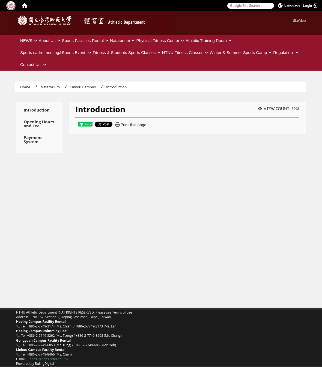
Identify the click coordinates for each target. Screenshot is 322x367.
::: (291, 20)
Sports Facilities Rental (86, 40)
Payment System (33, 140)
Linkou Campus (83, 87)
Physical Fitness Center (161, 40)
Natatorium (123, 40)
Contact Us (34, 64)
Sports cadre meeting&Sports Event (56, 52)
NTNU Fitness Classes (186, 52)
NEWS (29, 40)
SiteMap (299, 21)
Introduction (37, 110)
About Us (50, 40)
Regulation (286, 52)
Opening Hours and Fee (39, 124)
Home (25, 87)
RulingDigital (44, 363)
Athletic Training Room (209, 40)
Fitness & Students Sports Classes (127, 52)
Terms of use (122, 312)
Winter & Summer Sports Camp (241, 52)
